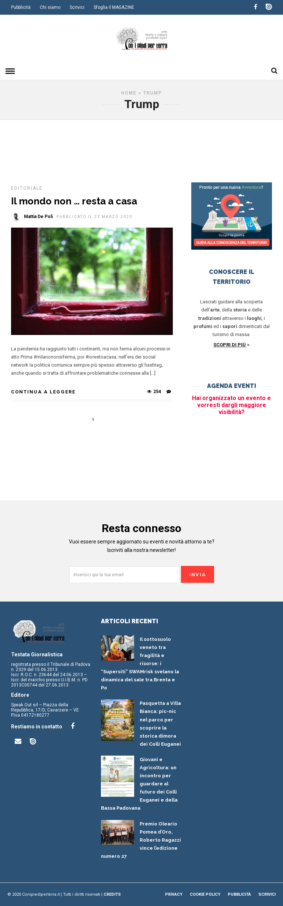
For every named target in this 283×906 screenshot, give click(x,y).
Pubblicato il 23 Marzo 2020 (94, 217)
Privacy (173, 894)
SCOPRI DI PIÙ (229, 344)
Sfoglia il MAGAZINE (114, 7)
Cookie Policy (205, 894)
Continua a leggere (43, 392)
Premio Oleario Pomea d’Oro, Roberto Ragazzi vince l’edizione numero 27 (141, 840)
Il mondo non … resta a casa (74, 201)
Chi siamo (50, 7)
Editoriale (27, 188)
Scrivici (77, 7)
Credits (112, 894)
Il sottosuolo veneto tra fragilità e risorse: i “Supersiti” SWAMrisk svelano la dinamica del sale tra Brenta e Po (140, 663)
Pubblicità (21, 7)
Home (129, 93)
